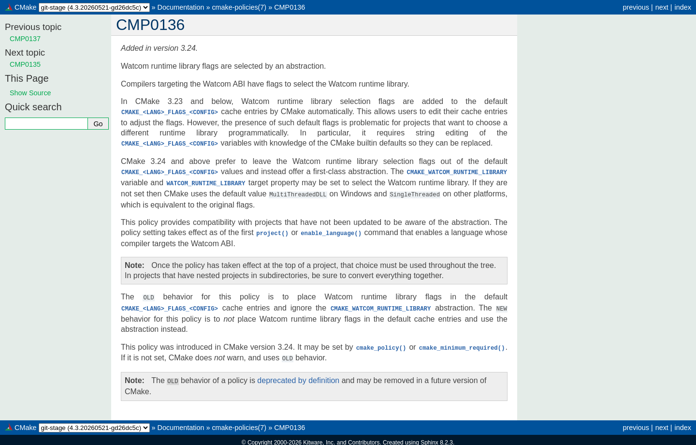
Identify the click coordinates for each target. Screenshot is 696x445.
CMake (25, 7)
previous (636, 7)
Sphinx (429, 437)
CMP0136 (289, 7)
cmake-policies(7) (239, 7)
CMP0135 (25, 64)
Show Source (30, 93)
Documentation (181, 7)
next (661, 7)
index (683, 7)
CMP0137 (25, 39)
